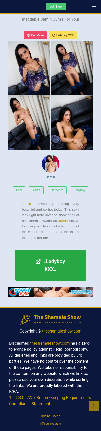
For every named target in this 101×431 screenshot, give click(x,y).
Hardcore (57, 190)
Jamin (50, 167)
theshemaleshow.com (62, 331)
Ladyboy (79, 190)
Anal (19, 190)
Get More (35, 35)
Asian (36, 190)
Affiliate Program (50, 423)
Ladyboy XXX (63, 35)
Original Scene (50, 416)
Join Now (56, 6)
